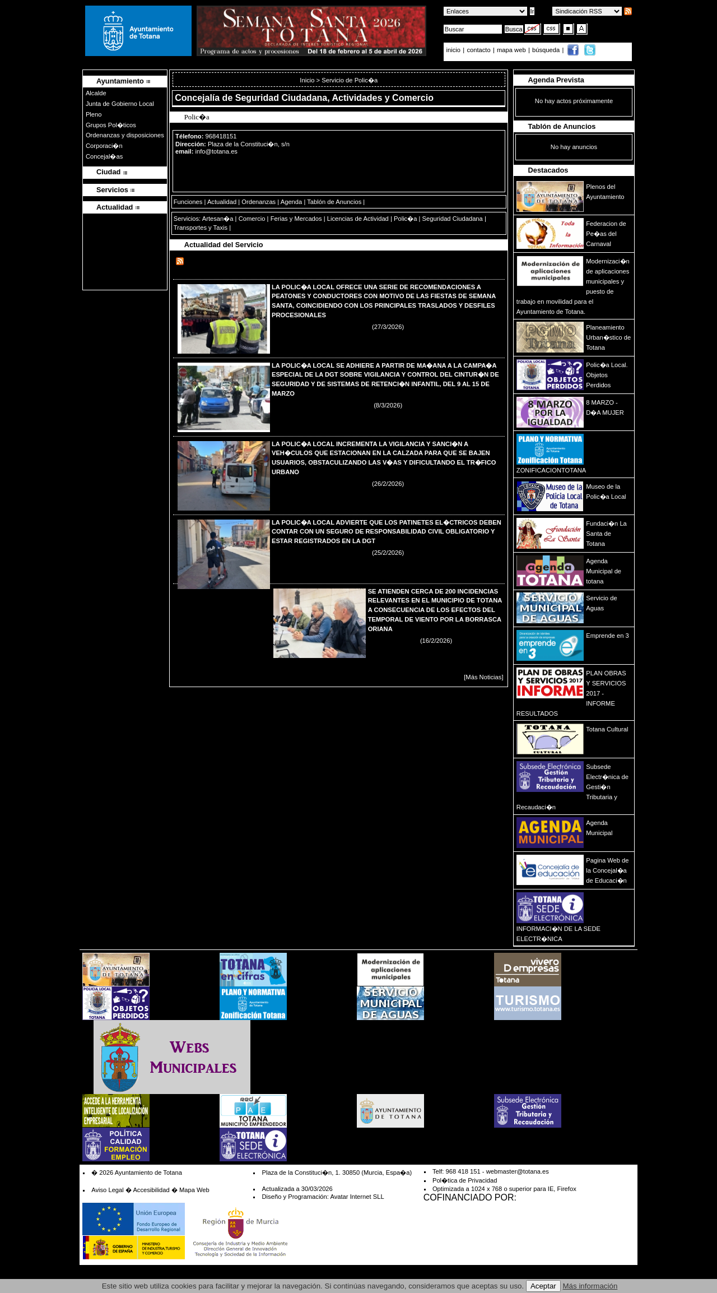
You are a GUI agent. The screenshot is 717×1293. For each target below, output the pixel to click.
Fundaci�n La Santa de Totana (606, 533)
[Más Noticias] (483, 677)
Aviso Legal (107, 1190)
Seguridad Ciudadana (452, 218)
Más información (590, 1286)
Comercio (252, 218)
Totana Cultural (607, 729)
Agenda (291, 201)
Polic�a (405, 218)
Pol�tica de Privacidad (464, 1180)
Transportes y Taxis (200, 227)
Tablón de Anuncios (334, 201)
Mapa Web (194, 1190)
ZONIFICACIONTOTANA (551, 470)
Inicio (308, 80)
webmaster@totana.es (517, 1171)
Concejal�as (104, 156)
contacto (478, 50)
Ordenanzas (258, 201)
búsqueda (546, 50)
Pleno (94, 114)
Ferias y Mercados (296, 218)
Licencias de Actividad (358, 218)
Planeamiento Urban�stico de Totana (608, 337)
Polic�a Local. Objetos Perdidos (606, 375)
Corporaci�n (104, 145)
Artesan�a (218, 218)
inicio (454, 50)
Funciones (188, 201)
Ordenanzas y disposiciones (125, 135)
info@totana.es (216, 151)
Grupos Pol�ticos (111, 125)
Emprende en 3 (607, 635)
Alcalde (96, 93)
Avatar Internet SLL (357, 1196)
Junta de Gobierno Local (120, 103)
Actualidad (221, 201)
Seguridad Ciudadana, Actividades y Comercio (334, 98)
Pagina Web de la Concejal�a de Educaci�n (607, 870)
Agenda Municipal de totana (603, 571)
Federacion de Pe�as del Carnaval (606, 233)
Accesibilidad (151, 1190)
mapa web (512, 50)
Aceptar (543, 1286)
